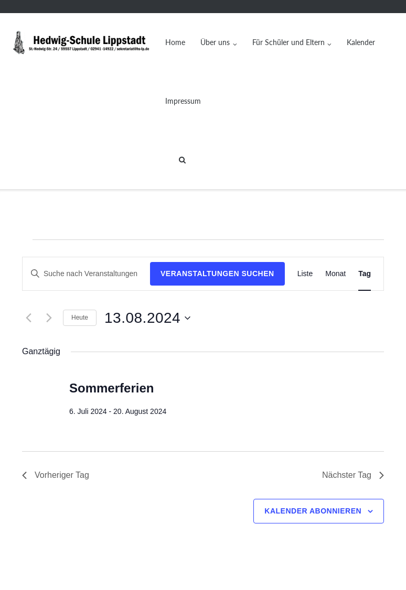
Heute (79, 317)
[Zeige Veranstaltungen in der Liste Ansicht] (305, 273)
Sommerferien (111, 388)
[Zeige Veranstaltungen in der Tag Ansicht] (364, 273)
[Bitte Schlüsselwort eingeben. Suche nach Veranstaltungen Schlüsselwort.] (86, 273)
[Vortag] (28, 318)
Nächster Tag (353, 475)
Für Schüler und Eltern (288, 42)
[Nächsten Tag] (48, 318)
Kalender (361, 42)
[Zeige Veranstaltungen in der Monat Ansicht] (335, 273)
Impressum (183, 100)
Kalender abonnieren (312, 511)
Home (175, 42)
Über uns (215, 42)
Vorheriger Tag (55, 475)
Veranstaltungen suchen (217, 273)
